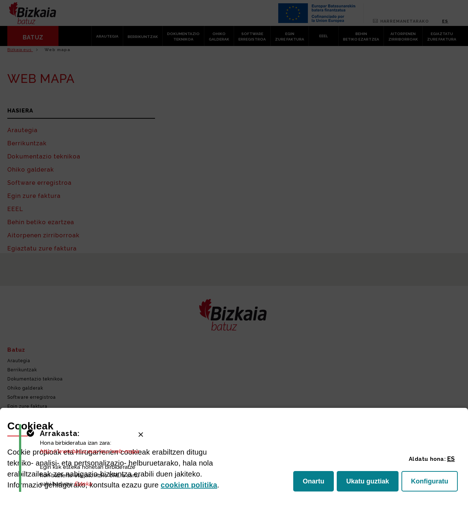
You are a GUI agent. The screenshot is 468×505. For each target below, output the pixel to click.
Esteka (83, 484)
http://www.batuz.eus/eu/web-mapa (90, 451)
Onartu (318, 483)
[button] (451, 458)
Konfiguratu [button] (434, 483)
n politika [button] (189, 485)
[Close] (140, 434)
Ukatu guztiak (369, 483)
